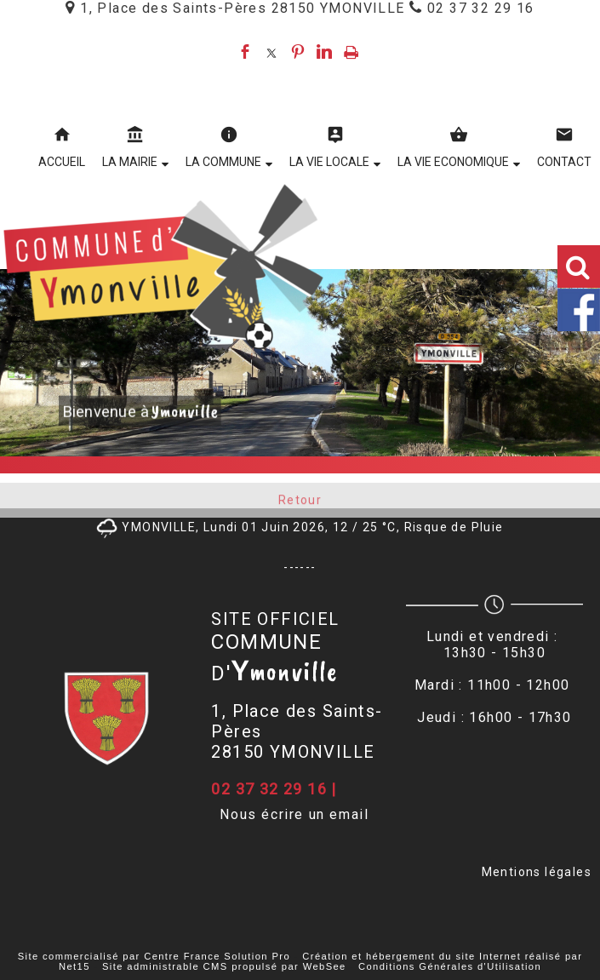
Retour (300, 505)
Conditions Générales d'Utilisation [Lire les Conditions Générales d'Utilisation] (449, 966)
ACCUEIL (61, 162)
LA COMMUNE (223, 162)
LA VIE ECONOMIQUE (453, 162)
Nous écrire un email (294, 814)
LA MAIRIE (129, 162)
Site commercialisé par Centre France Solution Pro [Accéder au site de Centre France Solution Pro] (154, 956)
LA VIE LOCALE (329, 162)
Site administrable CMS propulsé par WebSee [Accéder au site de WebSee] (224, 966)
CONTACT (564, 162)
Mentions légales (536, 872)
